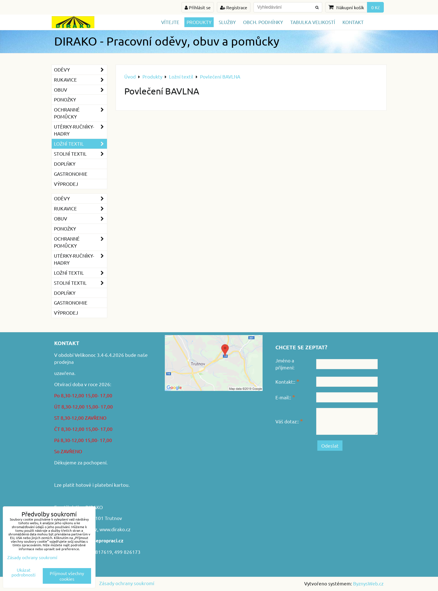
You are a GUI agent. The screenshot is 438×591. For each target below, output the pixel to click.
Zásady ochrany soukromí (126, 583)
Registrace (233, 7)
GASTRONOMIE (70, 174)
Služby (227, 22)
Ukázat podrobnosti (23, 572)
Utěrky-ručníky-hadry (80, 130)
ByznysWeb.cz (368, 583)
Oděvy (80, 70)
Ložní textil (80, 144)
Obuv (80, 90)
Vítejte (170, 22)
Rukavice (80, 80)
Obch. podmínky (263, 22)
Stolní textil (80, 154)
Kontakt (353, 22)
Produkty (199, 22)
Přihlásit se (198, 7)
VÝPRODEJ (66, 184)
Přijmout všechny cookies (67, 575)
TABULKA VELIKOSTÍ (312, 22)
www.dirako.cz (114, 529)
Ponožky (65, 99)
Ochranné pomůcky (80, 113)
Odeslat (330, 445)
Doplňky (64, 164)
